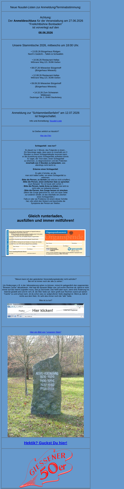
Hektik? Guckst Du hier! (45, 443)
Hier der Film (45, 136)
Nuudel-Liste (56, 121)
